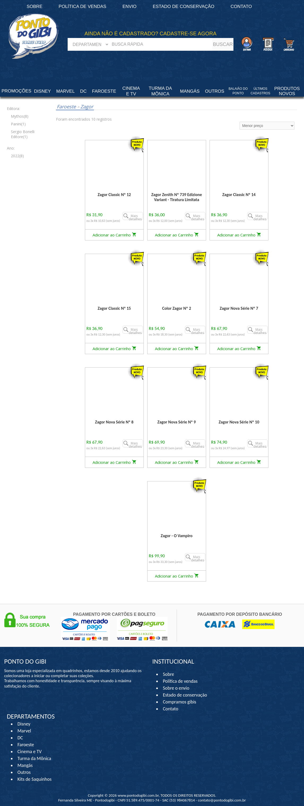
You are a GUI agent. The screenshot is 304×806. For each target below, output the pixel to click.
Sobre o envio (176, 688)
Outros (24, 772)
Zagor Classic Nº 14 (238, 194)
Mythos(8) (19, 116)
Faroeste (67, 106)
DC (20, 738)
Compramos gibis (179, 702)
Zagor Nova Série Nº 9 (176, 422)
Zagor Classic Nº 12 (114, 194)
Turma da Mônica (34, 758)
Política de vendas (82, 6)
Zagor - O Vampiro (177, 535)
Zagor (85, 106)
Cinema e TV (30, 751)
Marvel (24, 731)
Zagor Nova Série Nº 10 (239, 422)
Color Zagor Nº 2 (176, 308)
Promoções (16, 91)
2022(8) (17, 155)
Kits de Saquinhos (35, 779)
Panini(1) (18, 123)
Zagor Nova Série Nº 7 (239, 308)
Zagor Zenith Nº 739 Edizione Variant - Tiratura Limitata (176, 197)
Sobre (168, 674)
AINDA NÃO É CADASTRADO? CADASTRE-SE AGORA (151, 33)
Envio (130, 6)
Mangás (190, 91)
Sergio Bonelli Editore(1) (22, 134)
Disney (24, 724)
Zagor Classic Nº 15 (114, 308)
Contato (241, 6)
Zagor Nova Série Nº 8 (114, 422)
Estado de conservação (183, 6)
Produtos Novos (287, 91)
